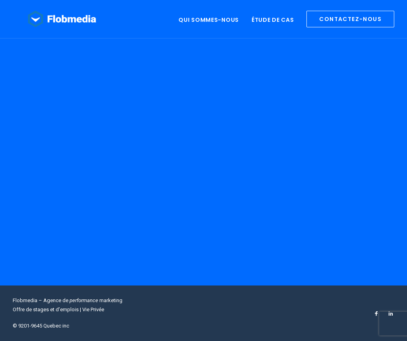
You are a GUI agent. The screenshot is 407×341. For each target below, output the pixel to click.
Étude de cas (273, 23)
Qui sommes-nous (208, 23)
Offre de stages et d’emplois (46, 309)
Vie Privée (93, 309)
